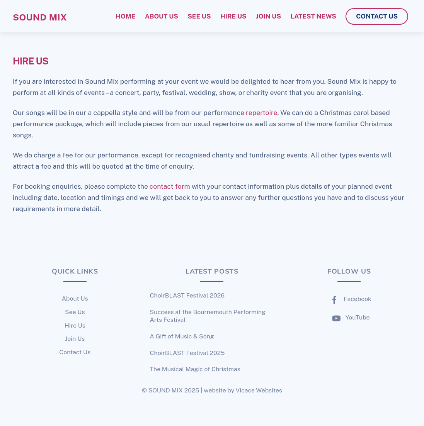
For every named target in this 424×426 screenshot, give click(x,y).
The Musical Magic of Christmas (195, 369)
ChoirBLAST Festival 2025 (187, 353)
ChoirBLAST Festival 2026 (187, 295)
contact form (170, 186)
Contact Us (74, 352)
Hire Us (75, 325)
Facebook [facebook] (349, 299)
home (126, 16)
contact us (377, 16)
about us (161, 16)
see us (199, 16)
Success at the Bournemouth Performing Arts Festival (208, 316)
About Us (75, 298)
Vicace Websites (259, 390)
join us (268, 16)
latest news (313, 16)
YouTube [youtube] (349, 317)
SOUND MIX (165, 390)
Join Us (75, 338)
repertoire (262, 112)
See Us (75, 312)
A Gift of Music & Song (182, 336)
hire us (233, 16)
